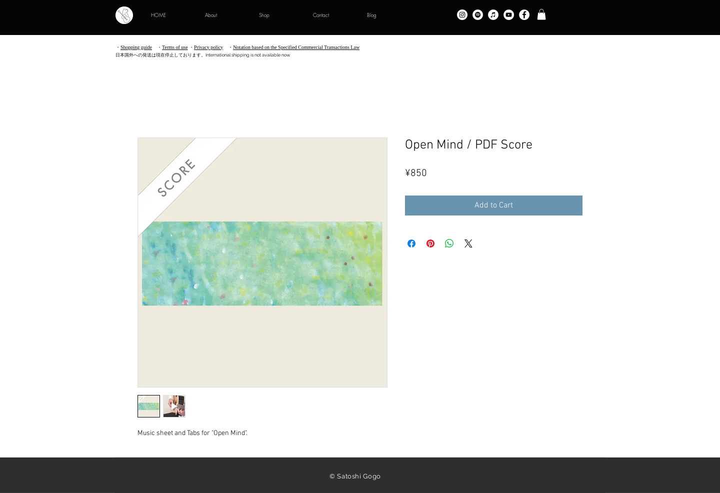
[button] (541, 14)
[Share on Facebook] (412, 244)
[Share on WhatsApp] (450, 244)
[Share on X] (468, 244)
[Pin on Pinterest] (430, 244)
